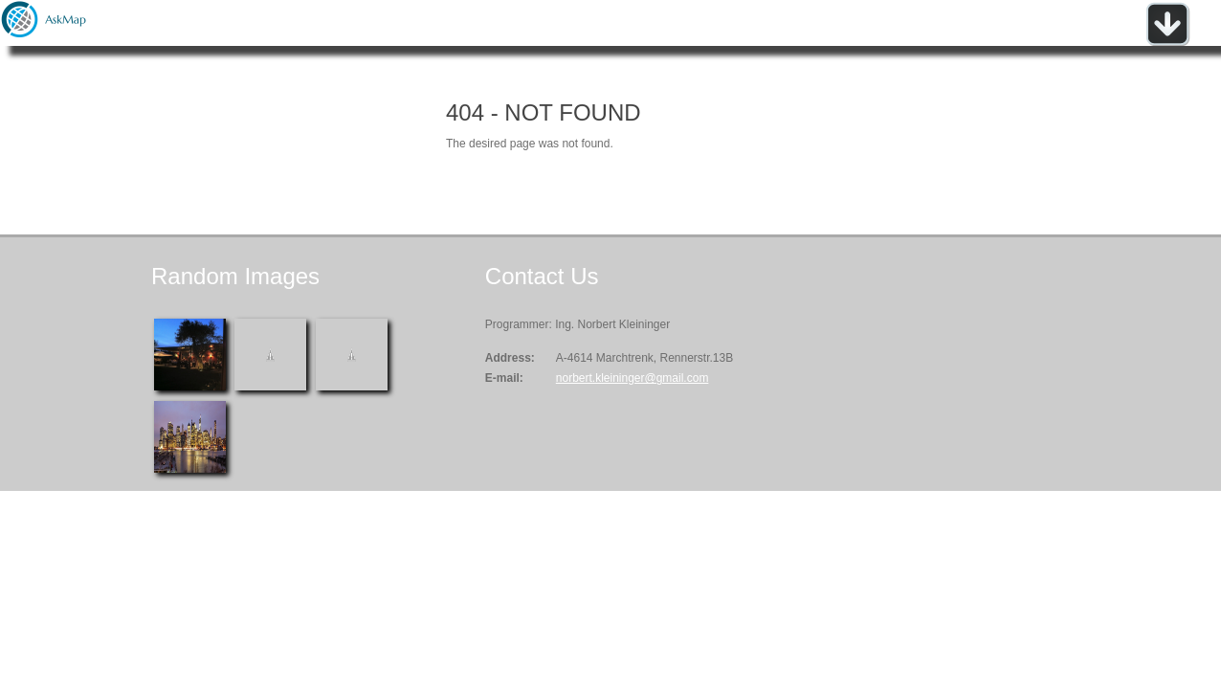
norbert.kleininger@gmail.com (632, 378)
